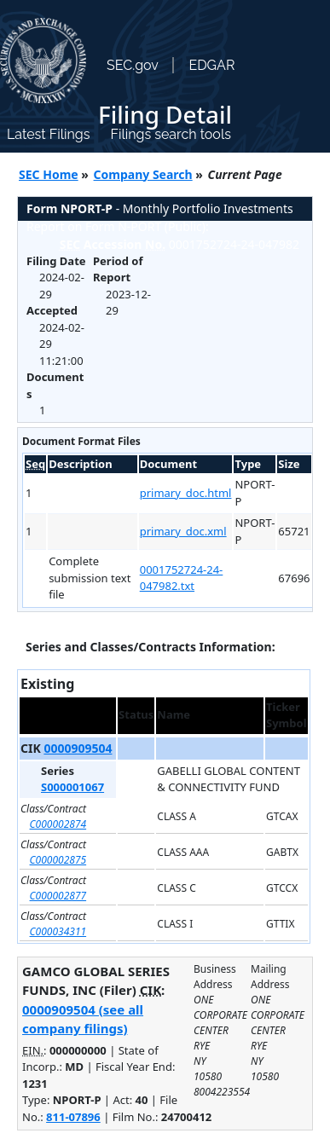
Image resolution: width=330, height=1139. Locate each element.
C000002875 (58, 860)
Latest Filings (48, 134)
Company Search (143, 174)
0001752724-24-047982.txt (181, 578)
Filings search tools (170, 134)
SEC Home (48, 174)
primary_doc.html (186, 492)
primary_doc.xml (183, 531)
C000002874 (58, 824)
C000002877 (58, 895)
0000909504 (77, 748)
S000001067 (72, 787)
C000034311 (58, 931)
